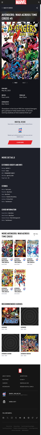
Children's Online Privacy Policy (20, 428)
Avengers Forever (26, 354)
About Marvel (6, 376)
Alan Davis (23, 97)
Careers (5, 383)
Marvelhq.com (24, 383)
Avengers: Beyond (6, 354)
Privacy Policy (17, 426)
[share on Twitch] (33, 418)
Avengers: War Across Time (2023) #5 (5, 260)
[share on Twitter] (7, 418)
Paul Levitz (5, 97)
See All (35, 234)
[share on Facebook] (3, 418)
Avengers (4, 327)
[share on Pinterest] (28, 418)
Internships (6, 386)
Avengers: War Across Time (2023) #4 (18, 260)
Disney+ (22, 379)
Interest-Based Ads (16, 430)
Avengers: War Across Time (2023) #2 (5, 290)
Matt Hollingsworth (15, 218)
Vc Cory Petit (9, 199)
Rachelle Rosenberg (11, 196)
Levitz (3, 264)
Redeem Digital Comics (27, 386)
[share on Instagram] (12, 418)
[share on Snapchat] (24, 418)
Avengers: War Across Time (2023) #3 (30, 260)
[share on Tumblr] (16, 418)
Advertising (23, 376)
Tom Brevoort (8, 201)
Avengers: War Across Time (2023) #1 (18, 290)
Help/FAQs (5, 379)
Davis (6, 264)
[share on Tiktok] (37, 418)
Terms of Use (9, 426)
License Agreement (33, 428)
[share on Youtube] (20, 418)
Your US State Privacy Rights (27, 426)
